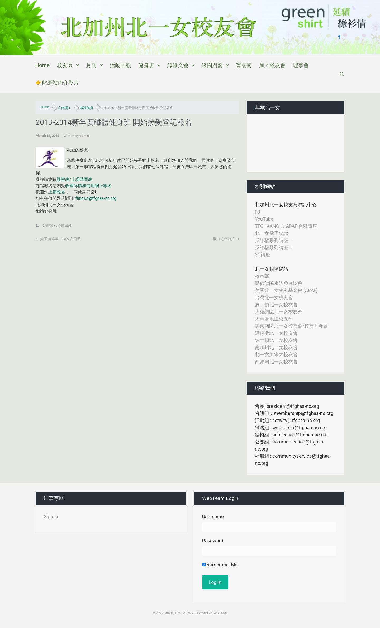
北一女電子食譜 (271, 233)
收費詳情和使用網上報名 (88, 185)
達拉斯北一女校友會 (276, 333)
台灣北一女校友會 (274, 297)
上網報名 (56, 192)
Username (213, 516)
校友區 (65, 65)
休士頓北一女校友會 (276, 340)
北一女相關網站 (271, 269)
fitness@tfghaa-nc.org (95, 198)
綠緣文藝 (177, 65)
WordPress (219, 613)
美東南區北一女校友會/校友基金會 (291, 326)
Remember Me (220, 564)
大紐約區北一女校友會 (278, 311)
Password (212, 540)
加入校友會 (272, 65)
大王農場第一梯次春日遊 (60, 239)
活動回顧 (120, 65)
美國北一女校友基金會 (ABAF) (286, 290)
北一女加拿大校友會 (276, 354)
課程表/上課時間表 (74, 179)
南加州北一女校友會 (276, 347)
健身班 (146, 65)
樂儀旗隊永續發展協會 (278, 283)
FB (257, 212)
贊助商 (244, 65)
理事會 (301, 65)
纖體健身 (86, 108)
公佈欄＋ (64, 108)
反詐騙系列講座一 (274, 240)
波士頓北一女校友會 (276, 304)
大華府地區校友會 (274, 319)
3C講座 (262, 254)
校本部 (262, 276)
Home (42, 65)
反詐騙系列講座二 (274, 247)
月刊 (91, 65)
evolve (157, 613)
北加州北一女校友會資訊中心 (286, 204)
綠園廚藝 (212, 65)
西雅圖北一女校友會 (276, 361)
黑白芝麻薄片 (224, 239)
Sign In (51, 516)
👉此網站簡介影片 (57, 82)
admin (84, 136)
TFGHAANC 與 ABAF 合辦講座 (286, 226)
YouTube (264, 219)
